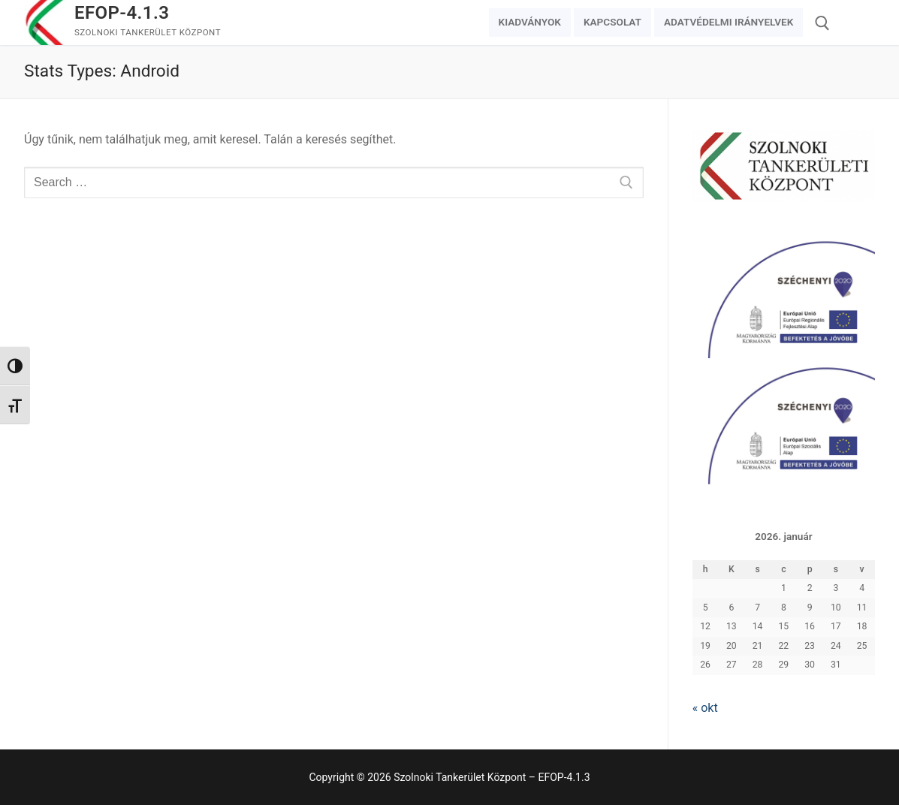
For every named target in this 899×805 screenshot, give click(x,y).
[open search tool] (822, 23)
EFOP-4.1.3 (121, 12)
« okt (705, 708)
